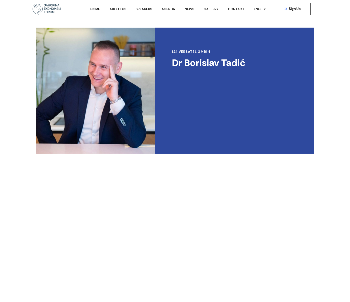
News (189, 9)
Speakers (144, 9)
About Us (118, 9)
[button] (293, 9)
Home (95, 9)
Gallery (211, 9)
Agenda (168, 9)
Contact (236, 9)
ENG (260, 9)
